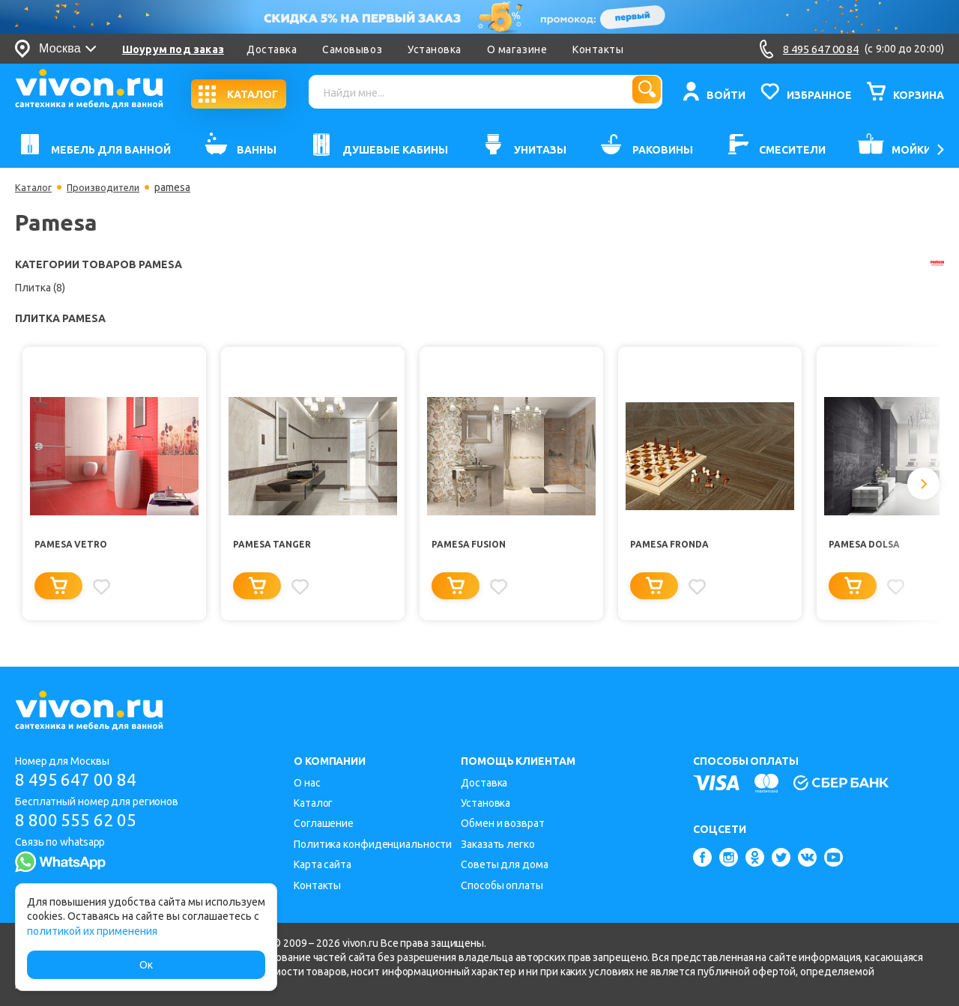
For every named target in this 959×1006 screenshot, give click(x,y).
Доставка (275, 49)
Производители (110, 187)
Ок (146, 965)
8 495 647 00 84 (81, 780)
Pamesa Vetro (75, 545)
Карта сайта (322, 864)
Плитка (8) (40, 288)
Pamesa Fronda (674, 545)
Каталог (35, 187)
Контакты (602, 49)
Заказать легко (498, 844)
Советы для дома (504, 864)
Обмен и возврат (503, 823)
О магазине (521, 49)
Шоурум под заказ (177, 49)
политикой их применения (92, 931)
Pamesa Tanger (277, 545)
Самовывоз (357, 49)
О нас (307, 783)
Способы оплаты (502, 885)
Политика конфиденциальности (373, 844)
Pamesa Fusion (474, 545)
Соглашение (324, 823)
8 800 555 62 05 (81, 822)
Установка (438, 49)
